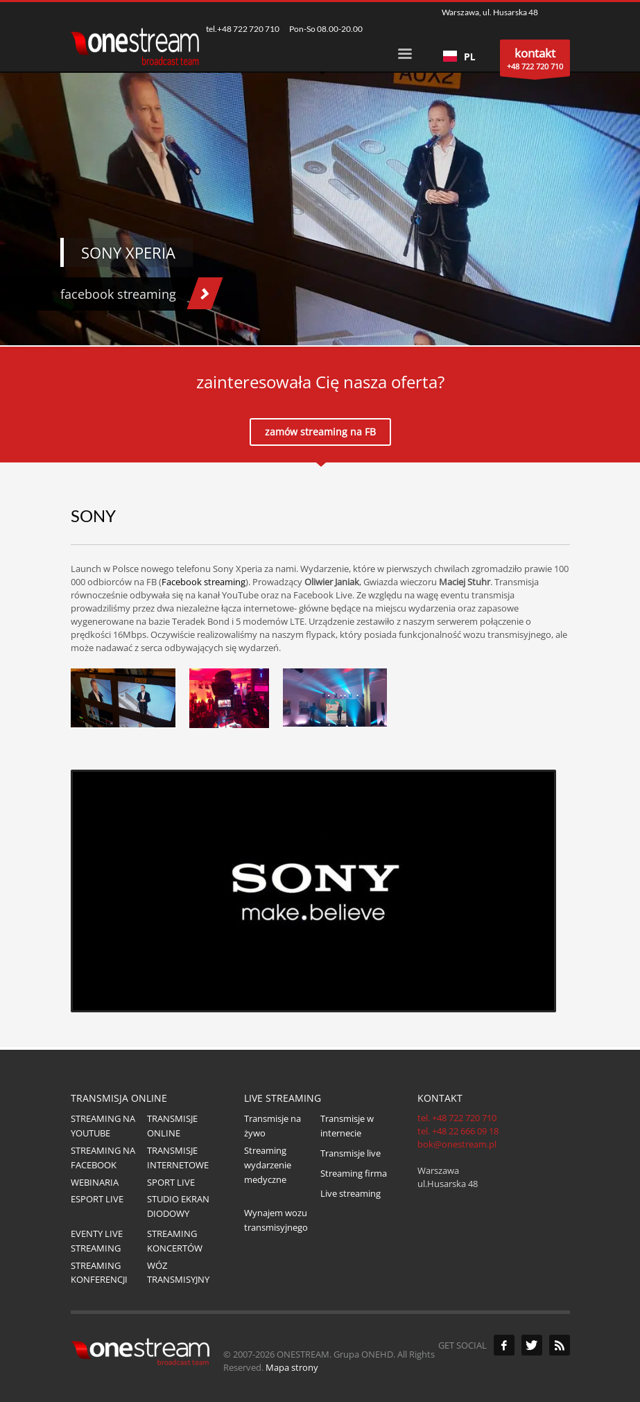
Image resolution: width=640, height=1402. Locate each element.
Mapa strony (292, 1367)
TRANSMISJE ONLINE (172, 1125)
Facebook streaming (203, 581)
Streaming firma (353, 1173)
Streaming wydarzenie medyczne (267, 1165)
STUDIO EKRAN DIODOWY (178, 1206)
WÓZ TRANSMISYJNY (178, 1272)
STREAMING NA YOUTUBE (103, 1125)
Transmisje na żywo (272, 1125)
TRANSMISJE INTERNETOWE (178, 1157)
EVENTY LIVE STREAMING (97, 1240)
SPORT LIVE (171, 1182)
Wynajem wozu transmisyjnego (276, 1220)
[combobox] (459, 56)
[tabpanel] (320, 172)
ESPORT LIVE (97, 1199)
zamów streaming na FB (320, 431)
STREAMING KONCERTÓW (174, 1240)
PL (459, 56)
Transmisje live (350, 1153)
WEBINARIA (95, 1182)
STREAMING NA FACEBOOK (103, 1157)
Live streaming (350, 1193)
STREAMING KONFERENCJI (99, 1272)
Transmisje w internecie (347, 1125)
